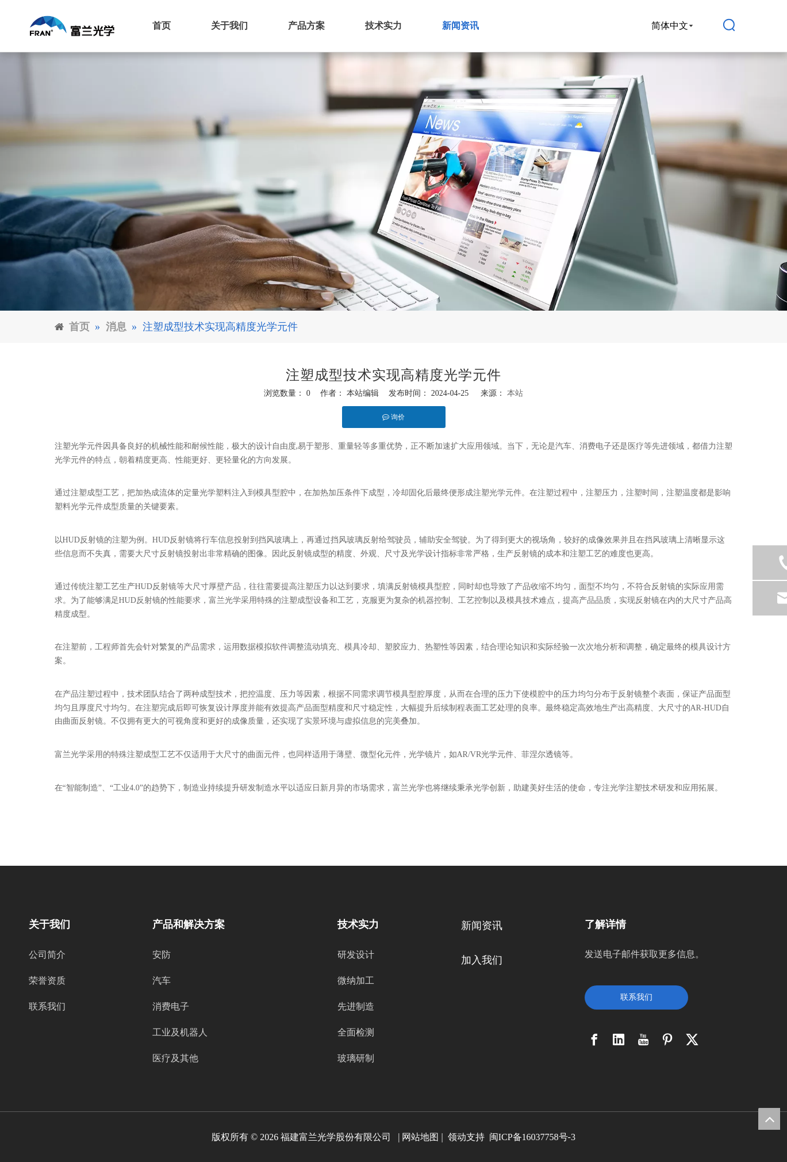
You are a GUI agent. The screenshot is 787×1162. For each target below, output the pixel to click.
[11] (393, 181)
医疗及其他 (175, 1058)
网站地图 (420, 1137)
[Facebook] (594, 1039)
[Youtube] (643, 1039)
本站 (515, 393)
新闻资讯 (460, 25)
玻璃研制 (355, 1058)
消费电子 (170, 1006)
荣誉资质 (47, 980)
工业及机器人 (180, 1032)
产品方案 (306, 25)
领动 (457, 1137)
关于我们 (229, 25)
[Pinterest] (667, 1039)
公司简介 (47, 955)
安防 (161, 955)
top (769, 1119)
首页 (161, 25)
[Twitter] (692, 1039)
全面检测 (355, 1032)
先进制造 (355, 1006)
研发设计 (355, 955)
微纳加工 (355, 980)
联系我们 (47, 1006)
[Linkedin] (618, 1039)
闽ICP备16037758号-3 (532, 1137)
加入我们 (481, 960)
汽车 (161, 980)
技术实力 (383, 25)
